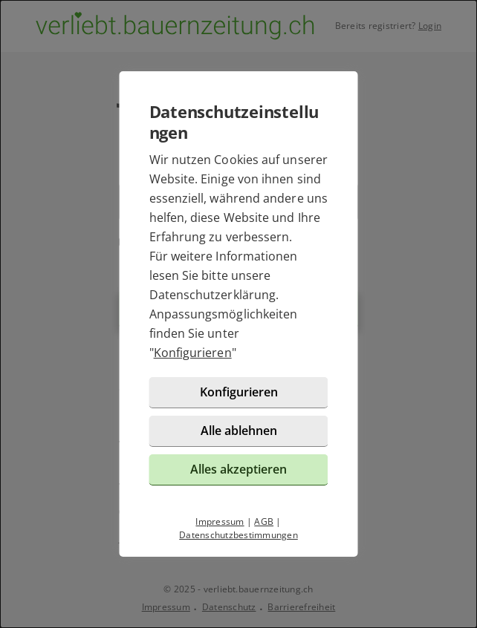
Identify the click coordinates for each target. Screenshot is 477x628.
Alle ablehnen (239, 430)
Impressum (219, 521)
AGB (263, 521)
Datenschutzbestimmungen (238, 535)
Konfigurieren (193, 352)
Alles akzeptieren (238, 469)
